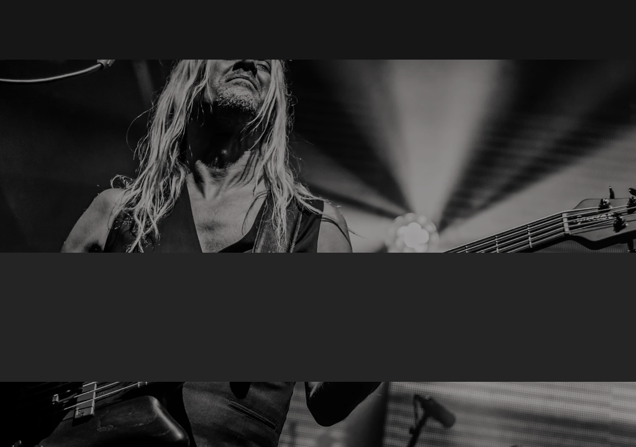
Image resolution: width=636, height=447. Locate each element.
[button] (414, 29)
